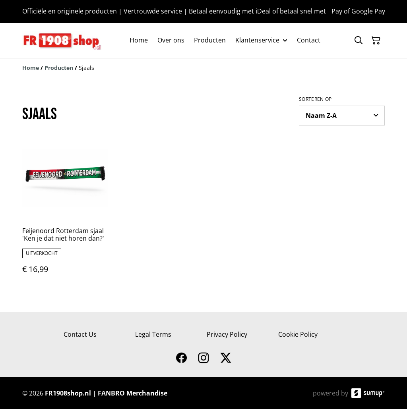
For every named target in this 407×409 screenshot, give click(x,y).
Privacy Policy (227, 334)
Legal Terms (153, 334)
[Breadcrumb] (203, 67)
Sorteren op (315, 99)
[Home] (30, 67)
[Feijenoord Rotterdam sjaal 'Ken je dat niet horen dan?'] (65, 212)
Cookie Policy (298, 334)
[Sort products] (341, 115)
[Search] (358, 40)
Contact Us (80, 334)
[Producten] (59, 67)
